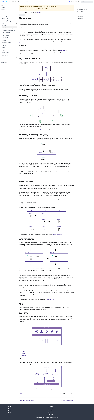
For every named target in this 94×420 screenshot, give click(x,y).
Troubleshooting (4, 62)
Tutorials (3, 13)
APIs (78, 14)
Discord (50, 408)
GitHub (50, 412)
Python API (23, 355)
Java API (23, 353)
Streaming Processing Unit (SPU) (9, 30)
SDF (13, 1)
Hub (31, 1)
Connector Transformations (7, 16)
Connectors (20, 1)
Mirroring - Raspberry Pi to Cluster (8, 20)
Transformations (5, 55)
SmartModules (26, 1)
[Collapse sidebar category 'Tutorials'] (16, 13)
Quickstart (3, 7)
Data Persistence (80, 13)
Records (3, 47)
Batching (3, 50)
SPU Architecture (46, 177)
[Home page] (20, 12)
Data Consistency (5, 52)
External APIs (80, 16)
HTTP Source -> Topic (6, 15)
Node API (23, 350)
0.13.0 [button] (65, 1)
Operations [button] (4, 38)
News (2, 64)
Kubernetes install (38, 53)
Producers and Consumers (7, 42)
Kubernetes (62, 50)
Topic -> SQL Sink (5, 18)
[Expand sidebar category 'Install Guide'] (16, 11)
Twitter (50, 410)
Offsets (3, 49)
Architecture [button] (4, 25)
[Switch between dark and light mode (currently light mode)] (78, 2)
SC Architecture (44, 129)
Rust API (23, 351)
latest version (41, 8)
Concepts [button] (3, 23)
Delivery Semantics (5, 54)
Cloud (16, 1)
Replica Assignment (6, 32)
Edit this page (23, 393)
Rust (27, 31)
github (56, 389)
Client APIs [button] (3, 60)
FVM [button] (2, 59)
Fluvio (10, 1)
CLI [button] (1, 57)
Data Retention (50, 299)
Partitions (4, 45)
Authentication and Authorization (9, 33)
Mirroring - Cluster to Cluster (7, 21)
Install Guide (3, 11)
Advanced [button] (4, 40)
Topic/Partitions (80, 11)
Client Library (5, 37)
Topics (3, 44)
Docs (9, 408)
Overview (3, 9)
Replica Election (6, 35)
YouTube (50, 414)
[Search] (87, 2)
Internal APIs (80, 18)
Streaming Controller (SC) (8, 28)
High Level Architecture (81, 6)
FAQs (9, 410)
